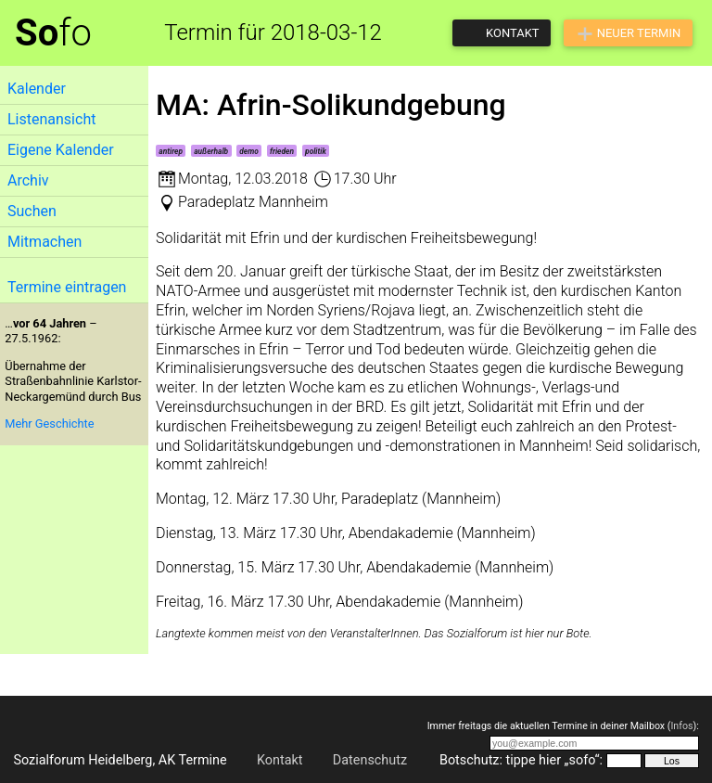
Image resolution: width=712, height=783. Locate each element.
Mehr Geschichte (49, 423)
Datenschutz (370, 760)
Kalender (36, 88)
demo (249, 151)
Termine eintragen (66, 287)
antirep (171, 151)
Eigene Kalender (60, 150)
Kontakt (280, 760)
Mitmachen (44, 241)
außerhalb (211, 151)
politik (315, 151)
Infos (681, 726)
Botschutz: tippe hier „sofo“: (521, 760)
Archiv (28, 180)
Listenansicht (51, 119)
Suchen (32, 211)
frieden (282, 151)
